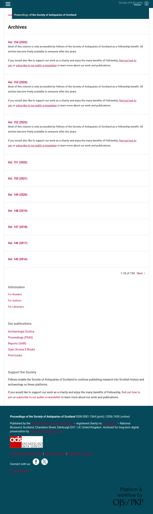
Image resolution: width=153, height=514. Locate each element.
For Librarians (16, 306)
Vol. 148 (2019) (17, 210)
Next (140, 273)
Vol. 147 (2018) (17, 227)
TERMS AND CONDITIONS (26, 453)
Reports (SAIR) (17, 343)
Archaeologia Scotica (21, 331)
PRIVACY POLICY (55, 453)
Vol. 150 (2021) (17, 178)
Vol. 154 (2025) (17, 42)
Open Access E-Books (21, 349)
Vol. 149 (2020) (17, 194)
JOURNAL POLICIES (80, 453)
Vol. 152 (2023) (17, 122)
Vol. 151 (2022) (17, 162)
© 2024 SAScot (19, 470)
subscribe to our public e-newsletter (36, 65)
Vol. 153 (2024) (17, 82)
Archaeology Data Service (45, 431)
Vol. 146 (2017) (17, 243)
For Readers (15, 294)
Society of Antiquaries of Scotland (52, 423)
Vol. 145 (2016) (17, 259)
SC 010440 (110, 423)
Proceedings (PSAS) (20, 337)
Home (11, 15)
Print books (15, 355)
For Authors (15, 300)
